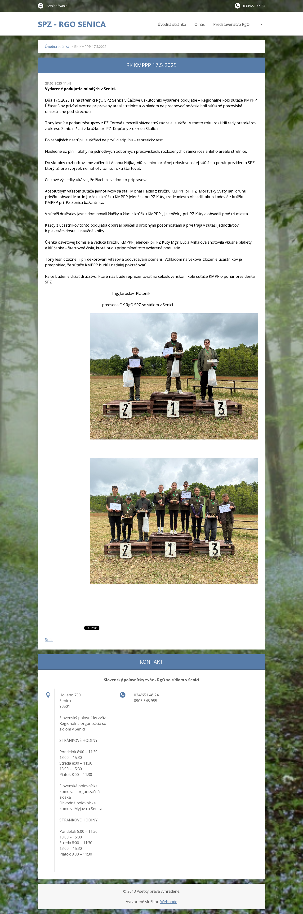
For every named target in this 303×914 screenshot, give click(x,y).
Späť (49, 639)
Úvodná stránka (172, 24)
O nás (200, 24)
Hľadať (41, 5)
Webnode (168, 901)
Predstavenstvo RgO (231, 24)
